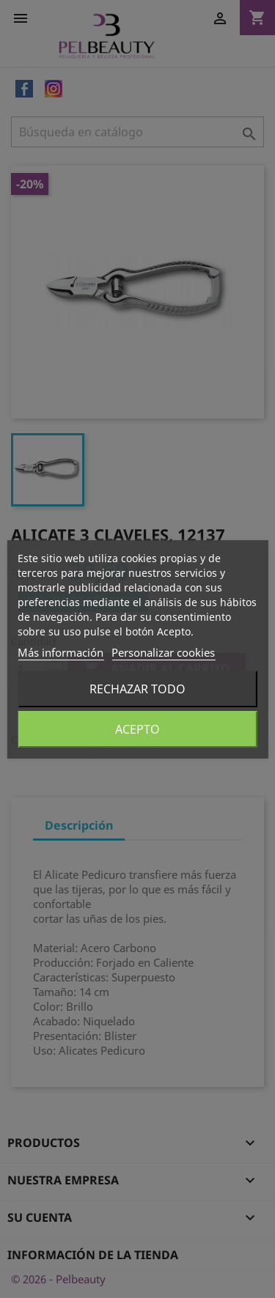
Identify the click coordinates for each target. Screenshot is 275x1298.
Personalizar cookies (163, 652)
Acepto (137, 729)
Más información (60, 652)
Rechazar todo (137, 689)
